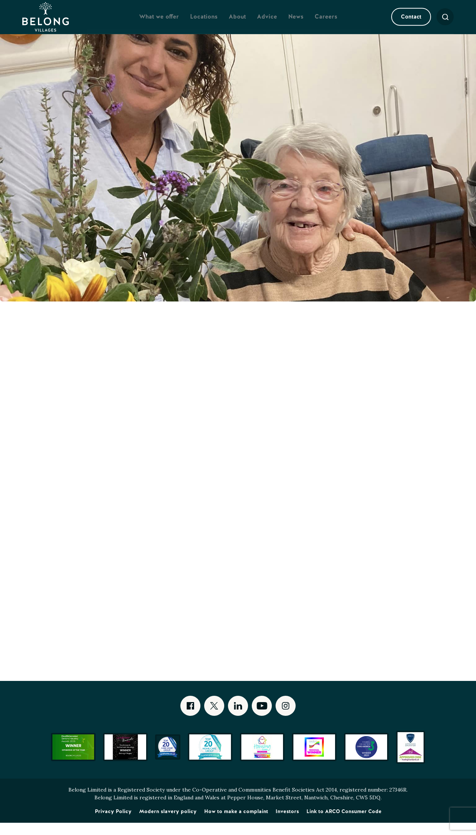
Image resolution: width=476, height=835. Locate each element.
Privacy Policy (113, 823)
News (295, 23)
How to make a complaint (236, 823)
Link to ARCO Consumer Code (344, 823)
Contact (403, 23)
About (237, 23)
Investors (287, 823)
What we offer (159, 23)
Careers (326, 23)
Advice (267, 23)
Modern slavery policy (168, 823)
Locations (204, 23)
